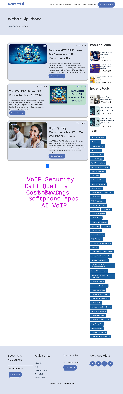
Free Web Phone (96, 154)
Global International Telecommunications (98, 265)
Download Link (15, 374)
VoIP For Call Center (98, 180)
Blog (84, 4)
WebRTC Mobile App (98, 184)
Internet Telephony (97, 235)
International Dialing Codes (100, 319)
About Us (77, 4)
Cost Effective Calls (98, 290)
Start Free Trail (70, 367)
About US (38, 363)
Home (52, 4)
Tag (14, 26)
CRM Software (96, 218)
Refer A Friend (40, 377)
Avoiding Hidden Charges (99, 294)
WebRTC (94, 247)
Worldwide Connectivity (99, 260)
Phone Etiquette (96, 328)
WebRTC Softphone (98, 163)
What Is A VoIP (96, 192)
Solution (68, 4)
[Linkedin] (110, 363)
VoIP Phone (108, 192)
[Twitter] (98, 363)
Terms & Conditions (41, 370)
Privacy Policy (39, 374)
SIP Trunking (95, 142)
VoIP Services (96, 230)
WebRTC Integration (98, 213)
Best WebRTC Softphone (99, 167)
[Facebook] (92, 363)
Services (59, 4)
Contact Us (92, 4)
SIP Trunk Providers (97, 137)
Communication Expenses (100, 298)
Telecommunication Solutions (101, 307)
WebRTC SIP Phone (97, 171)
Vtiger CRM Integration (99, 222)
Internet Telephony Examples (101, 243)
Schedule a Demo (106, 5)
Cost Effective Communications (102, 251)
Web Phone (95, 226)
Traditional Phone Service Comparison (99, 276)
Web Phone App (96, 159)
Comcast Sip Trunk (97, 146)
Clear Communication (98, 332)
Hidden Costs (96, 303)
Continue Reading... (57, 76)
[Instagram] (104, 363)
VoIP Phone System (97, 201)
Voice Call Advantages (98, 271)
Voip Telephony (96, 239)
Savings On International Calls (101, 256)
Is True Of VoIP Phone (98, 205)
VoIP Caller (95, 175)
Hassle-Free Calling (97, 315)
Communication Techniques (100, 336)
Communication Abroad (99, 286)
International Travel (97, 281)
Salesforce (106, 226)
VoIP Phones (95, 197)
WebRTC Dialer (96, 188)
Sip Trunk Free (96, 150)
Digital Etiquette (96, 324)
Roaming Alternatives (98, 311)
